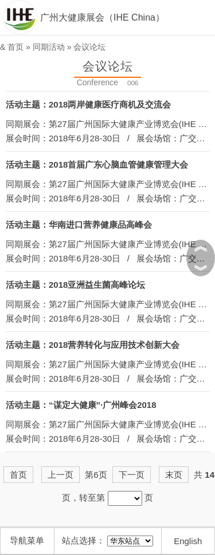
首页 (15, 46)
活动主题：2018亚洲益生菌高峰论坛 (75, 285)
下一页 (131, 474)
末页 (173, 474)
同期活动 (49, 46)
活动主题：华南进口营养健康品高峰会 (79, 224)
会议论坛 (89, 46)
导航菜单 (27, 540)
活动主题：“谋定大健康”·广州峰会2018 (81, 405)
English (188, 541)
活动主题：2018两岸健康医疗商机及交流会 (88, 104)
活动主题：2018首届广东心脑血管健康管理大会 (97, 164)
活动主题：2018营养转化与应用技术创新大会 (92, 345)
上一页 (60, 474)
